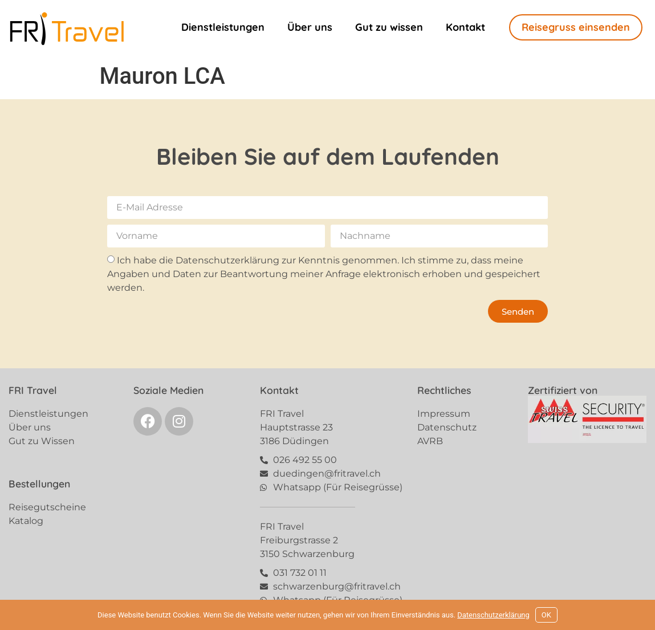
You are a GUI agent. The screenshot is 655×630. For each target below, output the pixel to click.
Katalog (26, 520)
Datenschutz (447, 427)
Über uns (309, 27)
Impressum (443, 413)
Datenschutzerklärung (493, 615)
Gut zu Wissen (42, 441)
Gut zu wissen (389, 27)
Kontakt (465, 27)
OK (546, 615)
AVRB (430, 441)
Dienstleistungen (223, 27)
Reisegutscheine (47, 507)
